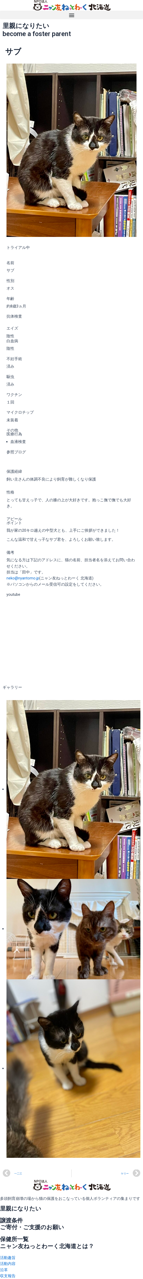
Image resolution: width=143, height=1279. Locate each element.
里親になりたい (20, 1208)
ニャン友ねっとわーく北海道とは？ (47, 1246)
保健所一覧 (14, 1239)
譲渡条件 (11, 1220)
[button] (71, 15)
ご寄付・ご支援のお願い (32, 1227)
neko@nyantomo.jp (22, 578)
